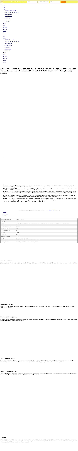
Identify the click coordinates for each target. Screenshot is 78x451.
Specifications (5, 213)
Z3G (53, 210)
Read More (75, 262)
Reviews (4, 215)
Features (4, 212)
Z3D (50, 210)
